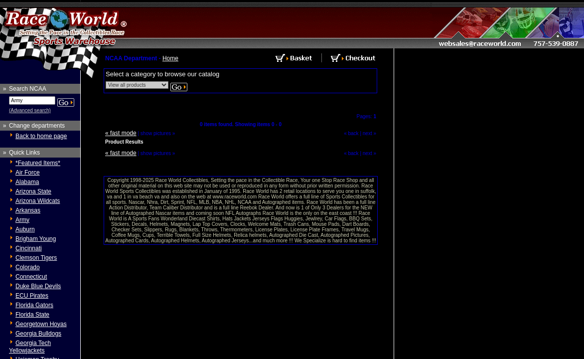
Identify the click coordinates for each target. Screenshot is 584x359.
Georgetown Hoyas (41, 324)
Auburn (25, 229)
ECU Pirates (31, 295)
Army (22, 219)
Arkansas (27, 210)
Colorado (27, 267)
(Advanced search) (30, 110)
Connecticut (31, 276)
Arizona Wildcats (37, 200)
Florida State (32, 314)
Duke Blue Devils (38, 286)
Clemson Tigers (36, 257)
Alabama (27, 182)
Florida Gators (34, 305)
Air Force (27, 172)
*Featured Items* (37, 163)
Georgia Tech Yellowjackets (30, 347)
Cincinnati (28, 248)
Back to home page (41, 136)
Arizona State (33, 191)
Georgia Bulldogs (38, 333)
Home (170, 58)
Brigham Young (35, 238)
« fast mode (121, 133)
